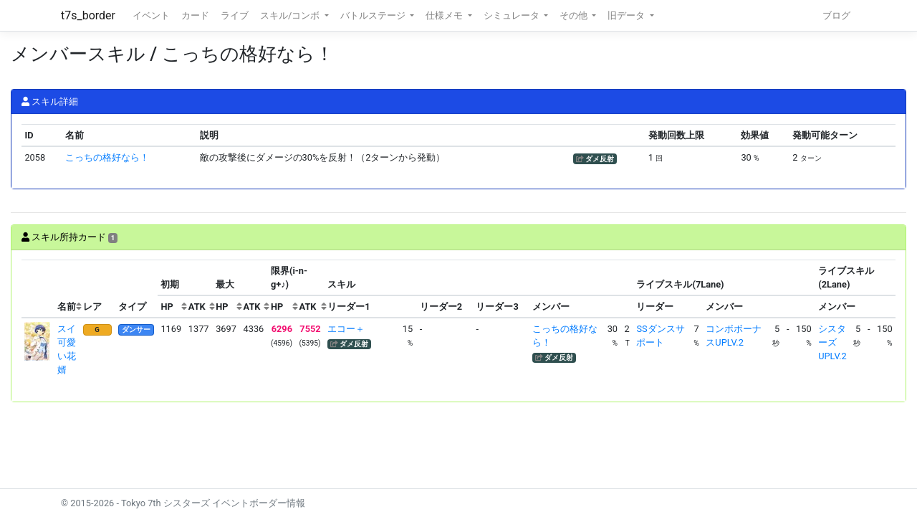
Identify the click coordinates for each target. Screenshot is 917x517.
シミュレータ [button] (513, 15)
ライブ (235, 15)
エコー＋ (346, 328)
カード (195, 15)
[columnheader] (37, 289)
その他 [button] (575, 15)
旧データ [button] (627, 15)
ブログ (836, 15)
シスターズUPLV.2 (832, 342)
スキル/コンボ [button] (291, 15)
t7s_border (88, 15)
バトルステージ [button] (374, 15)
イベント (151, 15)
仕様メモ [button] (445, 15)
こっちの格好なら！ (107, 157)
